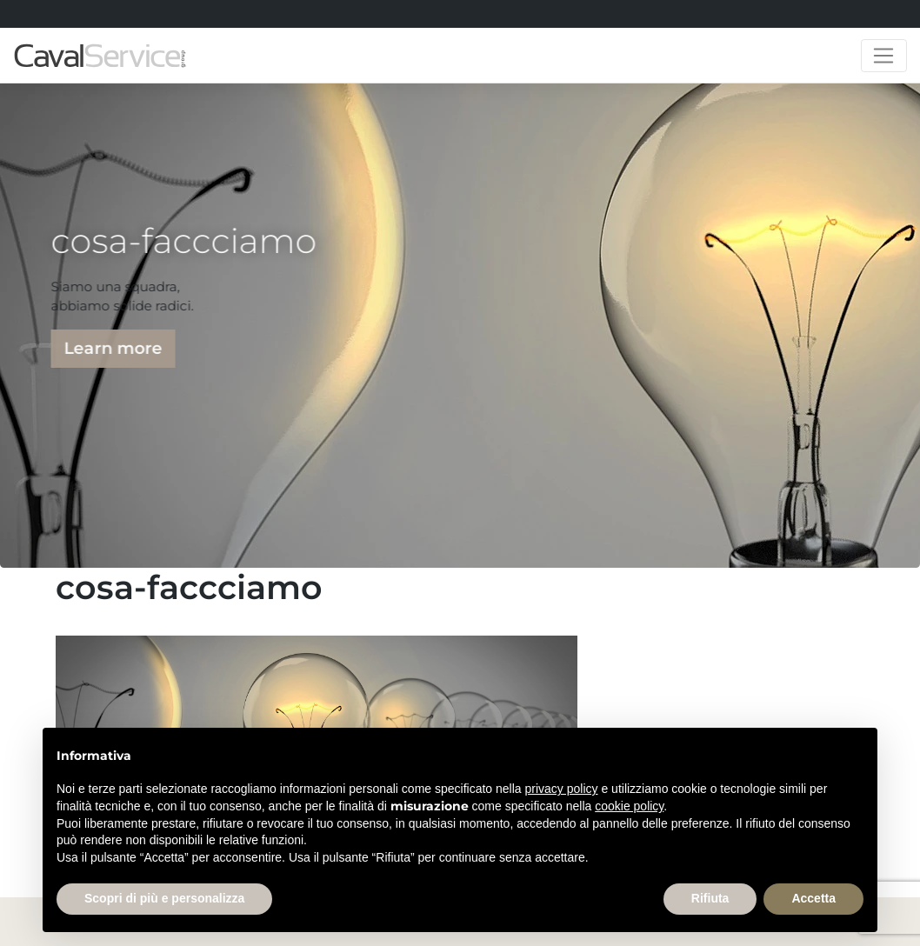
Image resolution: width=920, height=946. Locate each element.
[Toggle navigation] (884, 55)
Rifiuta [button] (710, 898)
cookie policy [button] (629, 806)
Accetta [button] (813, 898)
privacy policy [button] (561, 789)
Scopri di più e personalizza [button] (164, 898)
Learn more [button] (110, 348)
